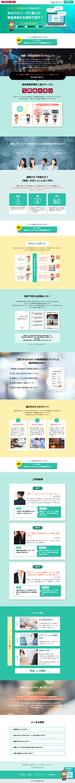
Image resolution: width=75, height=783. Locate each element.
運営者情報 (22, 775)
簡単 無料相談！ (37, 42)
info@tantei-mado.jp (37, 767)
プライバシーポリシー (39, 775)
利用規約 (30, 775)
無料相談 (68, 1)
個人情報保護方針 (51, 775)
